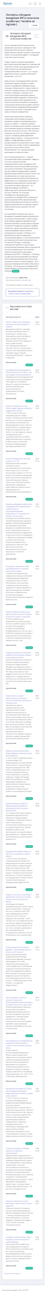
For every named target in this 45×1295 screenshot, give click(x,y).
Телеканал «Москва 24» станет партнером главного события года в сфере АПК (19, 1203)
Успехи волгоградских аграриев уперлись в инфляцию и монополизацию (17, 1151)
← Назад (34, 25)
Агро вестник (26, 280)
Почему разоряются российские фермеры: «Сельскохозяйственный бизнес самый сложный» (18, 949)
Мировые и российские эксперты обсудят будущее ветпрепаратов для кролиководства (19, 753)
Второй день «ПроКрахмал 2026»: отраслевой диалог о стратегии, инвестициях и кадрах (18, 568)
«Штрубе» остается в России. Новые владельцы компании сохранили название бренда (18, 1239)
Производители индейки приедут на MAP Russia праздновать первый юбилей (18, 854)
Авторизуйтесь (27, 291)
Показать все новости (12, 1273)
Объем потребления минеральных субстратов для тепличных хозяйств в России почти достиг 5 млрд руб (19, 614)
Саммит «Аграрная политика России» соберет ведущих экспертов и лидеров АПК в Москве (19, 408)
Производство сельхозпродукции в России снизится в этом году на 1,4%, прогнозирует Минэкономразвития (19, 372)
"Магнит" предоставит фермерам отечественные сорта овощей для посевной (18, 324)
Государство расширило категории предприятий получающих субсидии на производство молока (18, 655)
